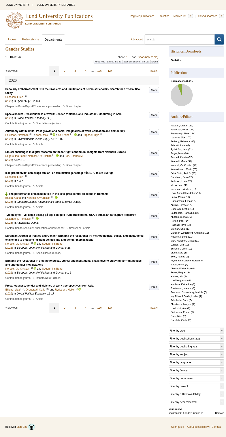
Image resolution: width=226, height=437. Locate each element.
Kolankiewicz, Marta (181, 169)
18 (198, 193)
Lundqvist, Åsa (178, 308)
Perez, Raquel (178, 272)
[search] (180, 39)
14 (187, 220)
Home (12, 39)
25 (194, 173)
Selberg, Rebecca (180, 141)
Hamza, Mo (177, 276)
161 (190, 125)
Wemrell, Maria (179, 161)
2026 (9, 101)
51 (189, 161)
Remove (219, 413)
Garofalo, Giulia (179, 320)
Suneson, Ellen (179, 248)
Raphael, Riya (178, 224)
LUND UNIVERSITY (18, 4)
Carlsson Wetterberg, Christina (187, 232)
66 (192, 141)
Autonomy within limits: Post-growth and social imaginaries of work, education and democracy (65, 131)
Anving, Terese (179, 205)
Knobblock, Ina (179, 217)
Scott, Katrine (178, 256)
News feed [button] (100, 61)
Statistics (164, 16)
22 (190, 177)
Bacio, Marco (178, 197)
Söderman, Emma (180, 312)
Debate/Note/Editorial (48, 277)
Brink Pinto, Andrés (181, 173)
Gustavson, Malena (181, 288)
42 (195, 165)
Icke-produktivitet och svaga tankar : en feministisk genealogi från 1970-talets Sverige (59, 172)
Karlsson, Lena (179, 181)
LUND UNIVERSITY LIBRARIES (56, 4)
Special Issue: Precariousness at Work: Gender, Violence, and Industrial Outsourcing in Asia (63, 114)
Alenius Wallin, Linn (181, 268)
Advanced (137, 39)
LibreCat (26, 426)
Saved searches (211, 16)
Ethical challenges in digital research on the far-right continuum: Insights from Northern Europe (65, 152)
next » (154, 70)
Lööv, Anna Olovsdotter (183, 193)
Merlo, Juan (177, 185)
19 (186, 185)
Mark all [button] (145, 61)
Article (39, 144)
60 (186, 153)
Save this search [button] (131, 61)
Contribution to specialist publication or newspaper (34, 228)
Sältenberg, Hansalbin (182, 213)
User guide (177, 426)
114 (192, 133)
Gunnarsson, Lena (181, 201)
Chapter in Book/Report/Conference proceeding (33, 106)
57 (190, 157)
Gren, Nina (176, 316)
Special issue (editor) (48, 123)
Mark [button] (154, 90)
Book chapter (74, 106)
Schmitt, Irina (178, 145)
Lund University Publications (59, 16)
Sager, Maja (177, 153)
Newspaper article (79, 228)
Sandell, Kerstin (179, 157)
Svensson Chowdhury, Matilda (187, 292)
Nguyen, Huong (179, 236)
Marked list (183, 16)
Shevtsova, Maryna (181, 304)
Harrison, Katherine (181, 284)
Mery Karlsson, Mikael (182, 240)
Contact (216, 426)
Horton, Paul (177, 220)
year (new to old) (148, 57)
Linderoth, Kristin (180, 209)
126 (99, 70)
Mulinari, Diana (179, 125)
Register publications (142, 16)
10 (127, 57)
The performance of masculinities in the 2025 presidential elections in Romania (58, 193)
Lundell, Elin (177, 244)
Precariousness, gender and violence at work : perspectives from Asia (49, 285)
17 (193, 201)
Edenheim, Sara (179, 300)
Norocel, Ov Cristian (181, 165)
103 (188, 137)
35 (195, 169)
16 (191, 209)
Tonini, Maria (177, 264)
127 (110, 70)
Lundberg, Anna (179, 280)
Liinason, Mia (178, 137)
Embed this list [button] (114, 61)
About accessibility (198, 426)
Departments (53, 39)
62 (190, 149)
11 (206, 232)
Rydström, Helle (179, 129)
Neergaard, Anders (181, 189)
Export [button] (154, 61)
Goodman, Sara (179, 177)
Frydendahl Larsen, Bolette (185, 260)
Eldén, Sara (177, 252)
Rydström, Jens (179, 149)
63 (187, 145)
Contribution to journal (18, 123)
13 (188, 228)
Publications (30, 39)
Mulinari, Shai (178, 228)
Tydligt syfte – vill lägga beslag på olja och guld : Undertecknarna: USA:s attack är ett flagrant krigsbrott (70, 214)
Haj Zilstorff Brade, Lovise (184, 296)
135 (191, 129)
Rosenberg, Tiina (180, 133)
